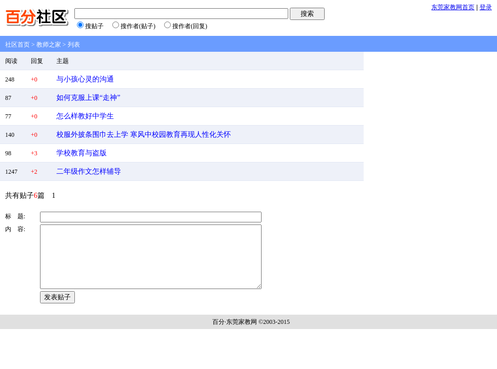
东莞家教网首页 (452, 7)
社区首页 (17, 44)
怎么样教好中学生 (85, 116)
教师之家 (48, 44)
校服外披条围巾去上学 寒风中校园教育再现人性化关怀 (143, 134)
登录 (486, 7)
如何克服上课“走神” (88, 97)
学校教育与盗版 (81, 153)
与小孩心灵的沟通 (85, 79)
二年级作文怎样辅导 (88, 171)
